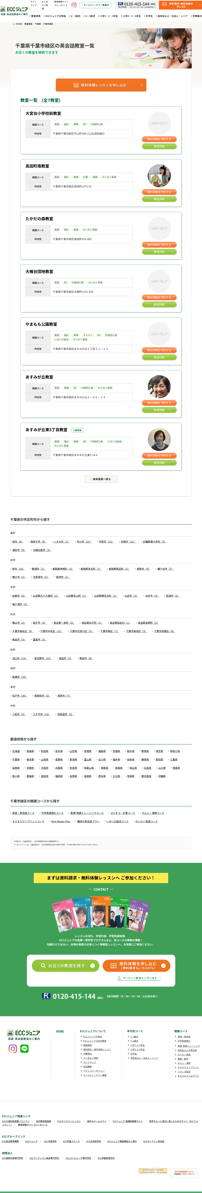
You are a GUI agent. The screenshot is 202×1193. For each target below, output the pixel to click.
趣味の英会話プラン (88, 821)
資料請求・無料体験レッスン (97, 1049)
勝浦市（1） (39, 568)
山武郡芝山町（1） (76, 595)
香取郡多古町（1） (91, 568)
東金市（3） (19, 639)
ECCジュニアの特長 (56, 16)
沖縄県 (162, 776)
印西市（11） (128, 541)
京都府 (30, 768)
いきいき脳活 (184, 1071)
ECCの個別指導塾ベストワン (16, 1121)
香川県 (16, 776)
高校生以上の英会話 (187, 1050)
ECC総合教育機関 (10, 1141)
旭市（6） (18, 541)
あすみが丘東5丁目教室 (46, 429)
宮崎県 (131, 776)
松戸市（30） (20, 695)
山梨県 (44, 759)
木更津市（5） (41, 577)
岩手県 (59, 751)
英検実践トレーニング (189, 1046)
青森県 (30, 751)
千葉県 (16, 759)
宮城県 (88, 751)
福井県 (116, 759)
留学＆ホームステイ (96, 1121)
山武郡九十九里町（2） (46, 595)
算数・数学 (183, 1058)
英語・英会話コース (23, 813)
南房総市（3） (42, 695)
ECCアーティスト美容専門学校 (44, 1158)
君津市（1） (63, 577)
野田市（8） (86, 658)
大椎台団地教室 (39, 271)
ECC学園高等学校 (106, 1158)
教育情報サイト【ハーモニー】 (33, 1124)
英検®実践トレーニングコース (87, 813)
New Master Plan (60, 821)
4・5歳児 (90, 16)
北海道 (16, 751)
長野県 (59, 759)
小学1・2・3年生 (109, 16)
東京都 (30, 759)
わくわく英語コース (147, 821)
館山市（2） (19, 622)
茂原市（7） (64, 695)
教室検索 (36, 16)
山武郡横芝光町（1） (106, 595)
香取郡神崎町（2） (63, 568)
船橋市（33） (20, 677)
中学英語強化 (184, 1040)
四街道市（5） (65, 714)
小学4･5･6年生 (137, 1049)
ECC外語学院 (50, 1141)
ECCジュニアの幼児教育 (94, 1040)
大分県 (116, 776)
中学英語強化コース (52, 813)
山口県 (162, 768)
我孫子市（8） (39, 541)
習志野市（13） (43, 658)
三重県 (174, 759)
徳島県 (176, 768)
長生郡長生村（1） (120, 622)
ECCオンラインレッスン (69, 1121)
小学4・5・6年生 (132, 16)
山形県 (73, 751)
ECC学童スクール (71, 1141)
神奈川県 (175, 751)
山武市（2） (131, 595)
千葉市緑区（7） (109, 631)
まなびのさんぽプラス (188, 1075)
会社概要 (87, 1066)
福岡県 (59, 776)
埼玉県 (159, 751)
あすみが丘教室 (39, 377)
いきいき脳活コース (118, 821)
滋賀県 (16, 768)
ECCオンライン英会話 (153, 1141)
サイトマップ (89, 1062)
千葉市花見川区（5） (81, 631)
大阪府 (44, 768)
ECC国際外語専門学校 (12, 1158)
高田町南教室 (37, 166)
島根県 (119, 768)
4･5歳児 (134, 1040)
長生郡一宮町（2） (64, 622)
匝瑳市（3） (173, 595)
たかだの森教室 (39, 218)
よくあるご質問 (45, 5)
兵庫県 (59, 768)
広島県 (147, 768)
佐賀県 (73, 776)
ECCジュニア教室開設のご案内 (122, 1141)
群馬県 (145, 751)
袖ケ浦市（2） (20, 604)
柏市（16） (18, 568)
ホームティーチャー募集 (95, 1075)
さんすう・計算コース (122, 813)
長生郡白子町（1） (92, 622)
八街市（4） (19, 714)
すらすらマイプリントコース (28, 821)
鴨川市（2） (19, 577)
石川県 (102, 759)
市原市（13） (106, 541)
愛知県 (159, 759)
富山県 (88, 759)
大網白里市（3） (42, 550)
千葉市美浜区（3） (136, 631)
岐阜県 (131, 759)
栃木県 (131, 751)
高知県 (44, 776)
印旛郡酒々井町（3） (154, 541)
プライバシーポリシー (94, 1070)
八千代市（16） (42, 714)
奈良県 (73, 768)
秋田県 (44, 751)
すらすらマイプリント (188, 1067)
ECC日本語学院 (93, 1141)
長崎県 (88, 776)
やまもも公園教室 (41, 324)
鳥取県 (104, 768)
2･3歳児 (134, 1036)
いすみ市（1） (62, 541)
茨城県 (116, 751)
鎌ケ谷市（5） (165, 568)
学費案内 (87, 1053)
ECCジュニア (31, 1141)
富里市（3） (40, 639)
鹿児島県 (146, 776)
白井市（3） (152, 595)
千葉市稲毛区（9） (22, 631)
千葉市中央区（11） (51, 631)
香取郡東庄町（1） (119, 568)
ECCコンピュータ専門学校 (78, 1158)
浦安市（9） (19, 550)
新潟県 (73, 759)
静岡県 (145, 759)
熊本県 (102, 776)
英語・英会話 (184, 1036)
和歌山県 (89, 768)
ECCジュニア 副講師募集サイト (128, 1121)
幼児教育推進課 (43, 1121)
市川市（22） (84, 541)
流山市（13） (20, 658)
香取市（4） (143, 568)
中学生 (149, 16)
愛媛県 (30, 776)
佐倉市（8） (19, 595)
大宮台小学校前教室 (43, 113)
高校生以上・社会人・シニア (173, 16)
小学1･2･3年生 (137, 1045)
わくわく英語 (184, 1054)
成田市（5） (66, 658)
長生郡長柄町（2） (148, 622)
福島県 (102, 751)
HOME (60, 1031)
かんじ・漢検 (184, 1063)
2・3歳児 (75, 16)
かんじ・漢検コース (153, 813)
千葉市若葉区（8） (164, 631)
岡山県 (133, 768)
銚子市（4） (40, 622)
